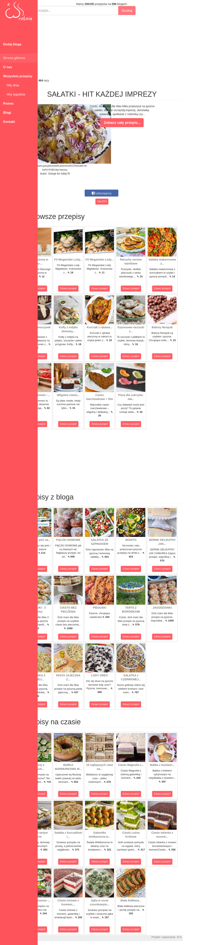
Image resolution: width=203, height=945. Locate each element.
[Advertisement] (120, 46)
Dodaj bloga (12, 44)
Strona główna (14, 58)
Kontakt (9, 121)
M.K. (198, 937)
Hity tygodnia (14, 94)
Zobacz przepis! (55, 288)
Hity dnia (11, 85)
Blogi (7, 112)
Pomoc (8, 103)
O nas (7, 67)
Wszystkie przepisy (17, 76)
